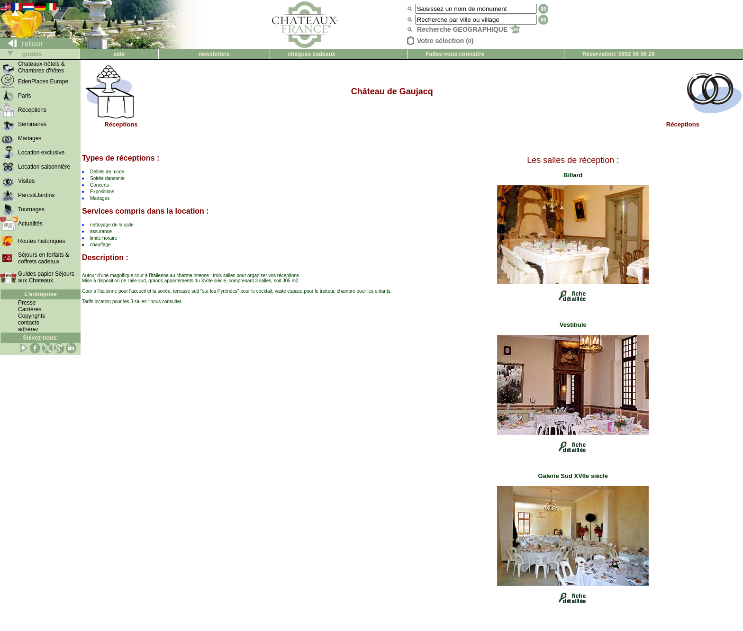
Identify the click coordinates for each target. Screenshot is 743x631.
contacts (28, 322)
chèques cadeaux (311, 54)
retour (22, 44)
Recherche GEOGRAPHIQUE (468, 29)
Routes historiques (41, 241)
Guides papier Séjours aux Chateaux (46, 277)
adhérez (28, 329)
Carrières (29, 309)
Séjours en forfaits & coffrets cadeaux (43, 258)
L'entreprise (40, 294)
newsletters (214, 54)
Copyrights (31, 316)
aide (119, 54)
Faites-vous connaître (455, 54)
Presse (27, 302)
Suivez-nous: (40, 337)
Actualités (30, 223)
